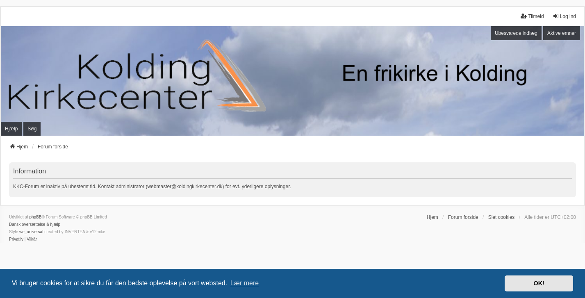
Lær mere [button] (244, 283)
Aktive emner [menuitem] (561, 33)
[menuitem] (16, 239)
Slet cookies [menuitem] (501, 217)
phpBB (35, 217)
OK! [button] (538, 283)
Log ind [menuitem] (564, 16)
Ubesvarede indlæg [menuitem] (516, 33)
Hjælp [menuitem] (11, 129)
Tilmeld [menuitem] (532, 16)
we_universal (31, 232)
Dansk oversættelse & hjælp (34, 224)
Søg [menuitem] (31, 129)
